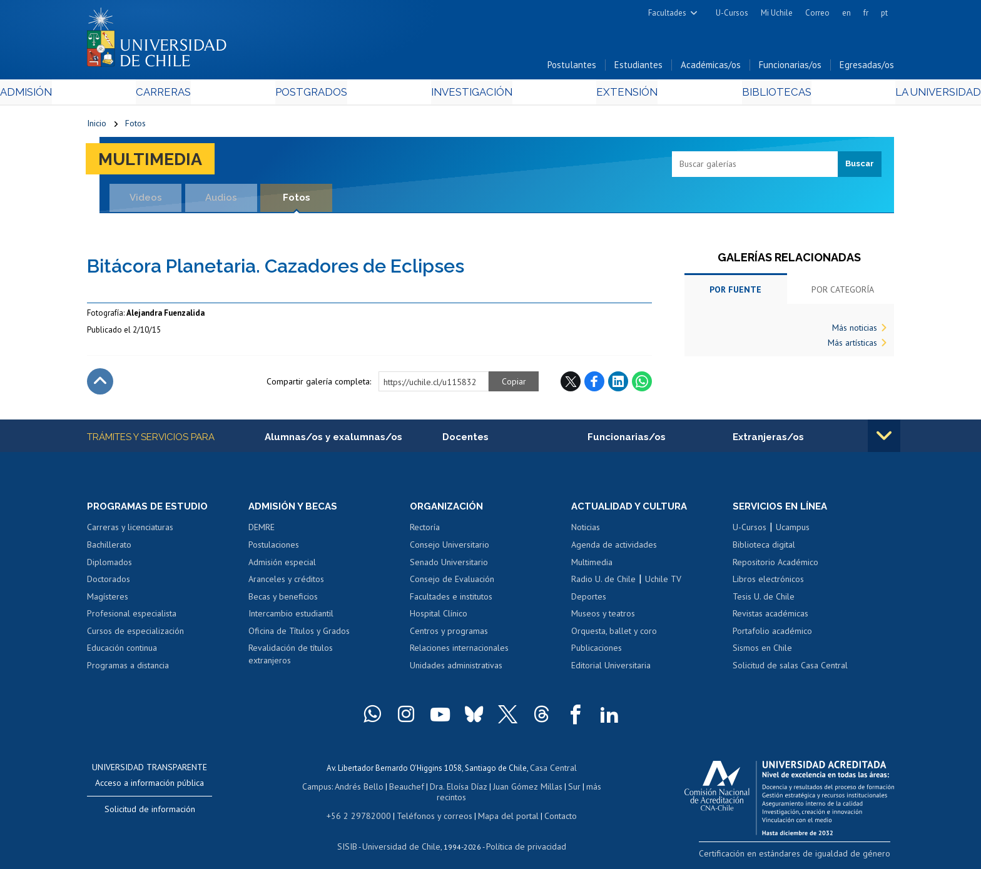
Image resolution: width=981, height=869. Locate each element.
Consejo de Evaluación (452, 582)
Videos (145, 200)
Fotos (135, 126)
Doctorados (108, 582)
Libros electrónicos (768, 582)
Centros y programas (449, 634)
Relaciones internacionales (459, 651)
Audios (221, 200)
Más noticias (854, 331)
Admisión (115, 94)
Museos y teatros (603, 617)
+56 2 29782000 (363, 805)
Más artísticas (852, 346)
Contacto (551, 805)
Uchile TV (663, 582)
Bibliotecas (714, 94)
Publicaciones (596, 651)
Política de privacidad (521, 835)
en (846, 13)
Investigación (471, 94)
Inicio (96, 126)
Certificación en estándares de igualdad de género (806, 856)
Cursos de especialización (135, 634)
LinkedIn (618, 384)
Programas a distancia (128, 669)
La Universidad (847, 94)
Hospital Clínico (438, 617)
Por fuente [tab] (735, 292)
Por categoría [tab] (842, 292)
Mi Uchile (777, 13)
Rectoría (425, 531)
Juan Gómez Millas (509, 788)
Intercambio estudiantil (290, 617)
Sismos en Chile (762, 651)
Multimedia (155, 162)
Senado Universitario (449, 565)
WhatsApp (642, 384)
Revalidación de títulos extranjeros (290, 658)
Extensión (596, 94)
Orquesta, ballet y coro (614, 634)
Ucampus (793, 531)
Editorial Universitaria (611, 669)
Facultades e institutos (451, 600)
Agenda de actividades (614, 548)
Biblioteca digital (764, 548)
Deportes (588, 600)
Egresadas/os (867, 68)
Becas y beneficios (283, 600)
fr (865, 13)
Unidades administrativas (456, 669)
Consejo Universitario (449, 548)
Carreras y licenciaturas (130, 531)
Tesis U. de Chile (764, 600)
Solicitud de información (149, 812)
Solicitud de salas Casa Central (790, 669)
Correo (817, 13)
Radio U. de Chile (603, 582)
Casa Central (553, 770)
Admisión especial (282, 565)
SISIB (353, 835)
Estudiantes (638, 68)
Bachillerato (109, 548)
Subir (100, 384)
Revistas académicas (770, 617)
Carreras (222, 94)
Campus (307, 788)
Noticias (585, 531)
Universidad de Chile (403, 835)
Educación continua (122, 651)
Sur (553, 788)
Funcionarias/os (790, 68)
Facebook (594, 384)
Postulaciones (273, 548)
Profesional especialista (131, 617)
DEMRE (261, 531)
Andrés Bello (348, 788)
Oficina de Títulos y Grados (299, 634)
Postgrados (340, 94)
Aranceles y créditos (286, 582)
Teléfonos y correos (432, 805)
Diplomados (109, 565)
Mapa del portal (501, 805)
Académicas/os (711, 68)
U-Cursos (732, 13)
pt (884, 13)
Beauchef (393, 788)
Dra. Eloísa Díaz (442, 788)
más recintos (587, 788)
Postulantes (571, 68)
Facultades (667, 13)
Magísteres (107, 600)
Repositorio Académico (775, 565)
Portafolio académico (772, 634)
